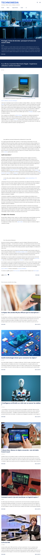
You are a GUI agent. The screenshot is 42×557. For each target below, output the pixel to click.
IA (26, 7)
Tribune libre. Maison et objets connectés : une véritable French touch (20, 451)
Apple (3, 104)
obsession (21, 259)
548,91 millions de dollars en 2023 (21, 251)
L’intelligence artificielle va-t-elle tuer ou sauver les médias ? (21, 404)
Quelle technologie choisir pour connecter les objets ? (19, 358)
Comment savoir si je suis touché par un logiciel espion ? (20, 497)
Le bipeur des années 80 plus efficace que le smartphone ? (20, 312)
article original (36, 270)
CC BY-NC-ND (32, 98)
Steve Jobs (16, 119)
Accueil (2, 7)
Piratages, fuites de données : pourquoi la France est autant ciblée (18, 41)
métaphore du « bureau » (14, 170)
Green (22, 7)
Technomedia (10, 2)
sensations (6, 151)
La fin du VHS (5, 542)
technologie (31, 111)
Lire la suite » (38, 324)
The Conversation (17, 270)
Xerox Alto (37, 170)
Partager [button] (3, 54)
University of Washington (12, 100)
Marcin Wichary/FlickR (25, 98)
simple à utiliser (20, 221)
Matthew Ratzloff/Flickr (30, 178)
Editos (8, 7)
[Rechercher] (37, 2)
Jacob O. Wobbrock (4, 100)
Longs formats (15, 7)
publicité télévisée (19, 115)
